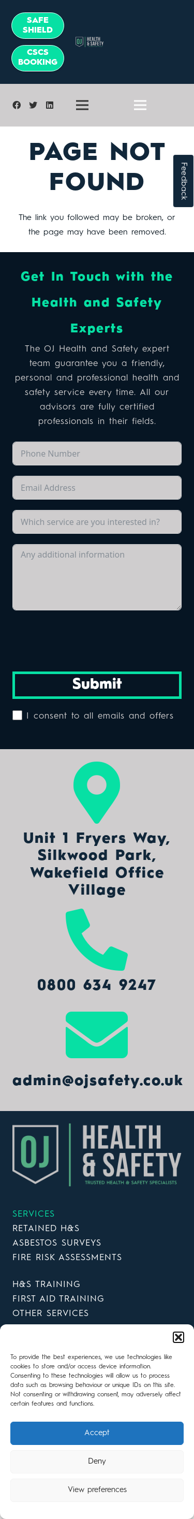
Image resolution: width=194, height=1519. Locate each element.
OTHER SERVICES (50, 1313)
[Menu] (82, 105)
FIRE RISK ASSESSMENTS (67, 1257)
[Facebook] (16, 105)
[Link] (97, 1155)
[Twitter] (33, 105)
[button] (178, 1337)
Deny (97, 1462)
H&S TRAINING (46, 1284)
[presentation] (91, 641)
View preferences (97, 1490)
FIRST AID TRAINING (58, 1299)
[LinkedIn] (49, 105)
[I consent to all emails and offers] (17, 715)
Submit (97, 685)
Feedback (184, 181)
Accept (97, 1433)
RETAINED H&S (46, 1228)
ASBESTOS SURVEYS (56, 1243)
